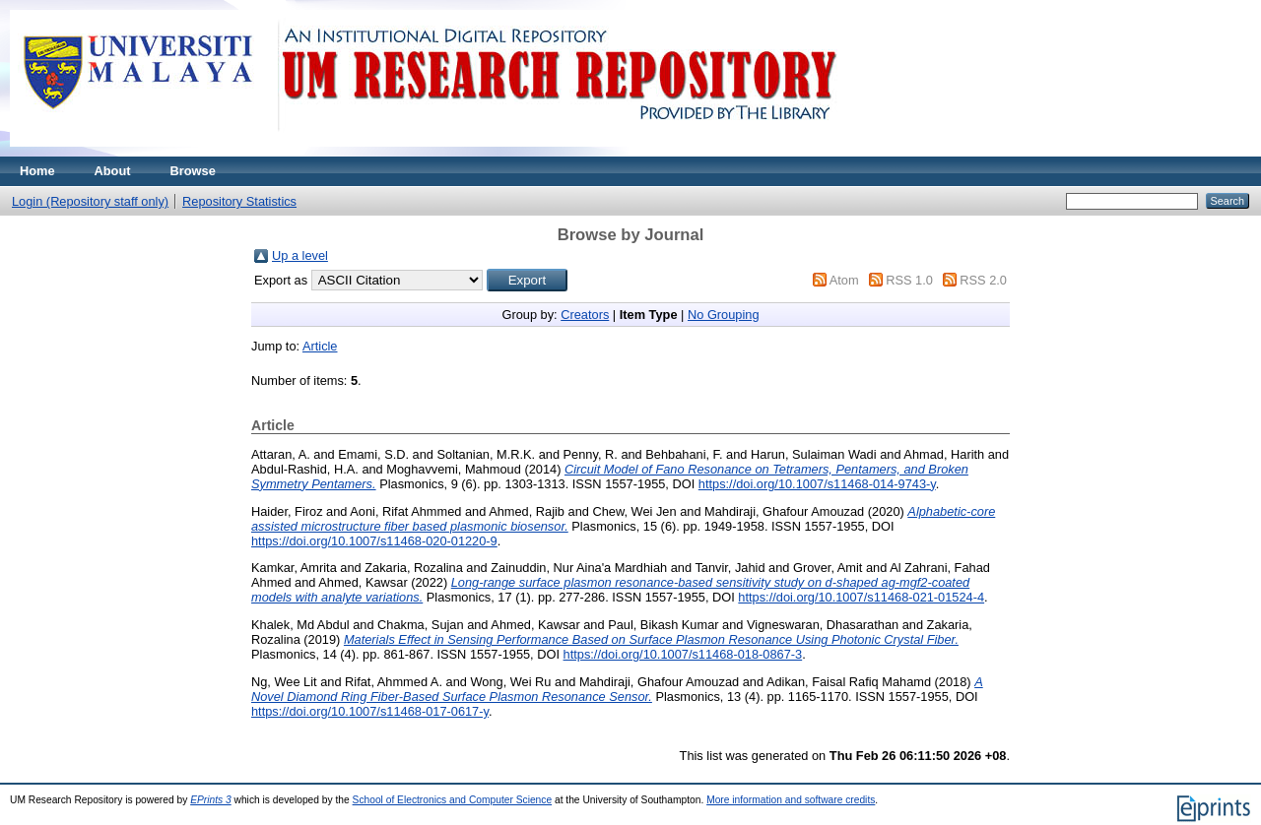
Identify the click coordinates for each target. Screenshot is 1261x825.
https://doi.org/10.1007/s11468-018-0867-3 (683, 654)
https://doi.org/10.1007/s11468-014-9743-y (817, 483)
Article (320, 346)
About (113, 170)
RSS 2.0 (983, 280)
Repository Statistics (239, 201)
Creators (585, 314)
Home (37, 170)
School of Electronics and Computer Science (453, 799)
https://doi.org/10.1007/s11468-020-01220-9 (374, 541)
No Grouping (724, 314)
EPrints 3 (211, 799)
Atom (844, 280)
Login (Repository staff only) (90, 201)
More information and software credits (790, 799)
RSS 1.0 (909, 280)
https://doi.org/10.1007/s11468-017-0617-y (370, 711)
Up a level (300, 255)
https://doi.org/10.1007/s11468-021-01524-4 (861, 597)
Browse (193, 170)
